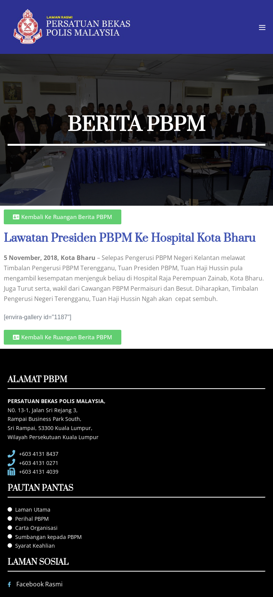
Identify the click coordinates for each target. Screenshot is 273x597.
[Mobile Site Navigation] (262, 27)
